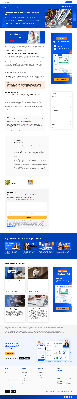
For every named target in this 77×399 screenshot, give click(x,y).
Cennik (6, 372)
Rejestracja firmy (54, 124)
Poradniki (39, 374)
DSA (71, 391)
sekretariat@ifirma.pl (60, 383)
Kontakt (6, 378)
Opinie (6, 375)
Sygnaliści (65, 391)
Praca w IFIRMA (7, 374)
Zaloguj (62, 2)
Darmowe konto (68, 2)
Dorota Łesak (8, 291)
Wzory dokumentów (41, 375)
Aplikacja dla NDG (24, 381)
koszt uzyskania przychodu (22, 77)
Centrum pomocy (40, 372)
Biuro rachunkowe (24, 374)
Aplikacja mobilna (24, 384)
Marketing (53, 113)
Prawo (53, 118)
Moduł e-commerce (24, 380)
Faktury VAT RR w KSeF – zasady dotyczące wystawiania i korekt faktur (14, 281)
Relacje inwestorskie (60, 391)
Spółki (53, 127)
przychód (42, 57)
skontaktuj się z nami (27, 121)
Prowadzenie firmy (55, 121)
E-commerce (54, 104)
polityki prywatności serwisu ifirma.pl (13, 226)
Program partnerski (7, 380)
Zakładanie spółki (24, 372)
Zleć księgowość (9, 353)
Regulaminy (47, 391)
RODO (69, 391)
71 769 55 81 (69, 378)
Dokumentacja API (41, 378)
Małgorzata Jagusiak (32, 291)
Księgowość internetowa (25, 377)
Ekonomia (53, 107)
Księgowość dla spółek (25, 375)
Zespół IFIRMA (8, 7)
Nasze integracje (40, 377)
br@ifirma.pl (59, 378)
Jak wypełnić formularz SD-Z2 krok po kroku (37, 308)
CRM (22, 383)
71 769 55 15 (69, 373)
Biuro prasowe (7, 377)
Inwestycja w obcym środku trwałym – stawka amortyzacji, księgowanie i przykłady (37, 281)
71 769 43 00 (69, 383)
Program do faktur (24, 378)
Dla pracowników (54, 99)
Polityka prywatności (53, 391)
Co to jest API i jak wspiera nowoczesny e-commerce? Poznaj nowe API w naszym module (14, 309)
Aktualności (54, 96)
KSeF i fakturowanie (55, 110)
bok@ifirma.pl (59, 373)
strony (21, 130)
